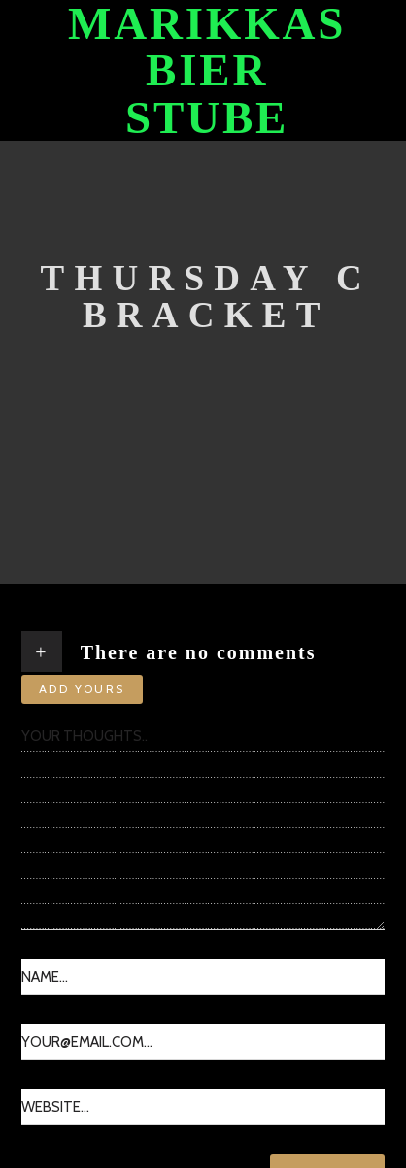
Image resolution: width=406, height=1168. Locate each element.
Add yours (82, 689)
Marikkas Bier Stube (207, 70)
